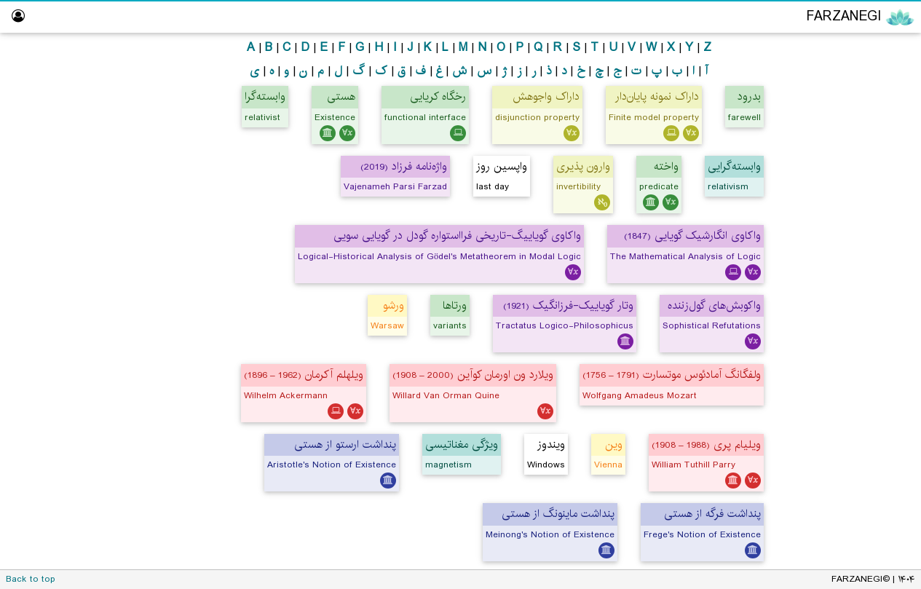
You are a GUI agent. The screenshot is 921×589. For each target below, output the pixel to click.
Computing (852, 163)
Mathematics (847, 135)
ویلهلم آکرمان (303, 374)
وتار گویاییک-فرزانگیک (568, 305)
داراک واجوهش (546, 96)
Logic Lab (878, 247)
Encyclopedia (848, 49)
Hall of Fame (870, 275)
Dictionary (877, 331)
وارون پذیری (583, 166)
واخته (666, 166)
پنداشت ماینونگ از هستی (558, 514)
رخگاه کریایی (438, 96)
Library (885, 303)
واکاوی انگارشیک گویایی (692, 235)
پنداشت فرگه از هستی (712, 514)
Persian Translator (852, 191)
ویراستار (884, 219)
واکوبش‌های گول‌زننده (714, 305)
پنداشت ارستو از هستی (345, 444)
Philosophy (852, 79)
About (886, 359)
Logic (866, 107)
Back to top (30, 579)
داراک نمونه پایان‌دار (657, 96)
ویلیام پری (706, 444)
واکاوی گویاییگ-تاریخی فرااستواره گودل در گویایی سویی (457, 235)
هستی (341, 96)
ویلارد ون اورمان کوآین (472, 374)
